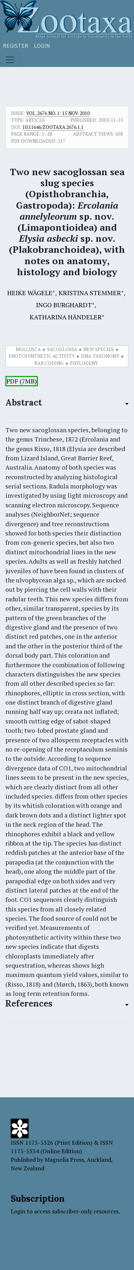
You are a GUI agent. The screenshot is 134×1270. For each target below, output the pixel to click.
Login (42, 45)
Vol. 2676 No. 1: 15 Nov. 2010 (58, 113)
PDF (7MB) (21, 381)
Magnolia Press (64, 1160)
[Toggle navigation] (10, 60)
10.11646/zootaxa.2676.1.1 (53, 127)
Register (15, 45)
